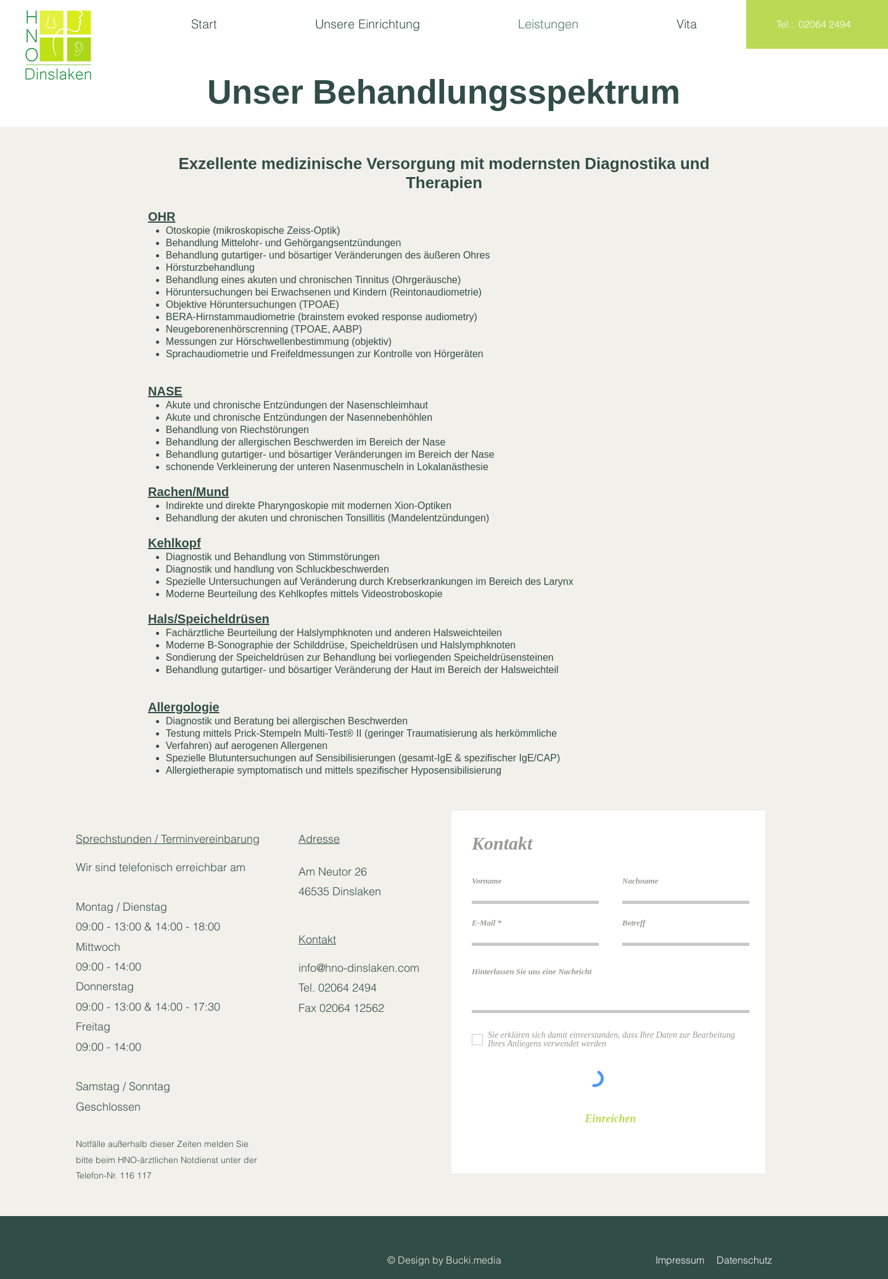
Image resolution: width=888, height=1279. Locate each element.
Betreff (633, 923)
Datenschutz (746, 1260)
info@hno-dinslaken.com (358, 968)
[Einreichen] (610, 1119)
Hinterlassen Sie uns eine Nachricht (531, 971)
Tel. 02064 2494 (337, 987)
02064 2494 (825, 24)
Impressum (686, 1260)
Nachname (640, 881)
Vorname (486, 881)
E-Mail (483, 923)
